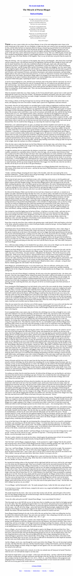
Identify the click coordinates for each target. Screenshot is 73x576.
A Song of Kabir (36, 566)
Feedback (51, 570)
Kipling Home (36, 570)
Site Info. (44, 570)
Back (20, 570)
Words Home (27, 570)
